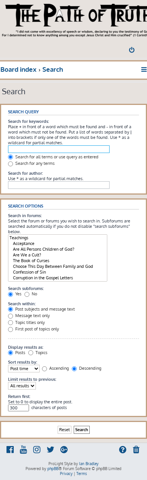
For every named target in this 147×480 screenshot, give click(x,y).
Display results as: (25, 347)
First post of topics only (33, 329)
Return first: (19, 396)
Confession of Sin (58, 272)
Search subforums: (26, 288)
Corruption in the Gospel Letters (58, 278)
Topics (37, 352)
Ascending (55, 368)
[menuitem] (132, 50)
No (30, 293)
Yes (14, 293)
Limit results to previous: (32, 379)
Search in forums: (25, 215)
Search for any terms (31, 163)
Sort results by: (22, 362)
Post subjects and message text (41, 309)
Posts (16, 352)
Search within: (22, 303)
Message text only (29, 315)
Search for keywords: (28, 121)
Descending (86, 368)
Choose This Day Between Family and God (58, 266)
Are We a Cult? (58, 255)
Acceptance (58, 243)
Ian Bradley (89, 463)
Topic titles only (26, 322)
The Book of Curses (58, 261)
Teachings (58, 238)
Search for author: (25, 173)
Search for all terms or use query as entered (53, 156)
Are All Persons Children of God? (58, 249)
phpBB (52, 468)
